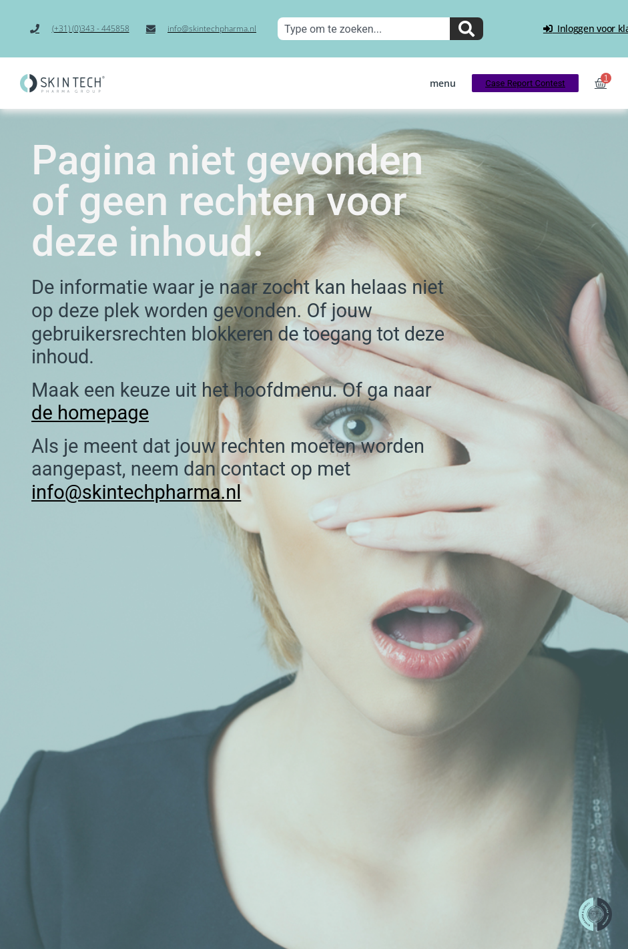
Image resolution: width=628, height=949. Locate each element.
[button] (442, 83)
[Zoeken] (466, 28)
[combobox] (364, 28)
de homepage (90, 412)
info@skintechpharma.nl (136, 492)
